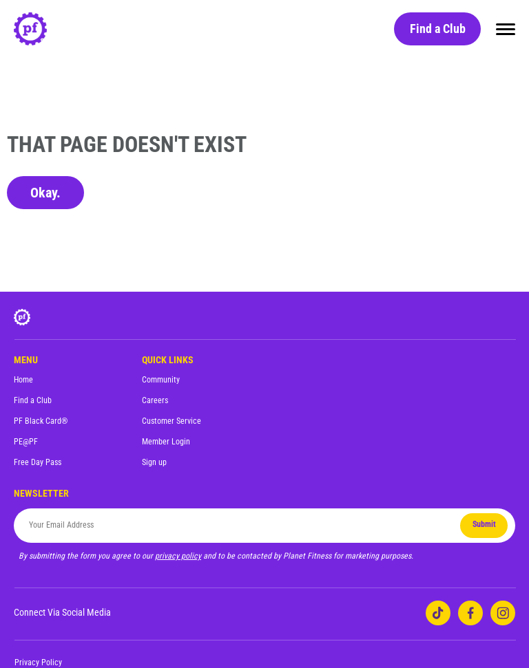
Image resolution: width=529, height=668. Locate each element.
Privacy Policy (38, 662)
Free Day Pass (37, 462)
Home (23, 380)
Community (161, 380)
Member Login (166, 441)
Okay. (45, 192)
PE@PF (26, 441)
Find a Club (438, 28)
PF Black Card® (41, 421)
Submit (484, 524)
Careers (155, 400)
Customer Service (171, 421)
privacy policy (178, 556)
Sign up (154, 462)
